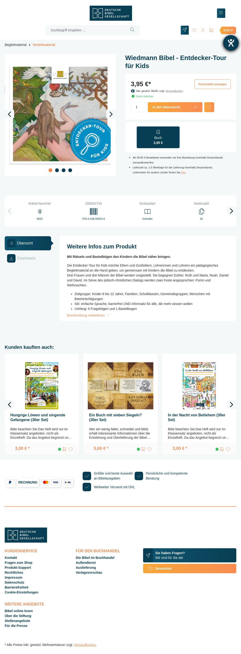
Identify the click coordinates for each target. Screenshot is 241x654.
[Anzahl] (138, 107)
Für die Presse (16, 626)
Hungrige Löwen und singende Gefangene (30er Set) (37, 417)
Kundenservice (21, 551)
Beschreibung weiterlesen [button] (89, 315)
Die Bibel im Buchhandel (95, 558)
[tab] (28, 243)
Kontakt (11, 558)
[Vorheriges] (9, 114)
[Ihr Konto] (203, 29)
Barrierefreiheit (16, 587)
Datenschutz (14, 582)
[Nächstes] (111, 114)
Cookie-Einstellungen (21, 592)
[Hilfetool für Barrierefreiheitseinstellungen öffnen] (231, 43)
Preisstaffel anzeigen (213, 84)
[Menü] (221, 13)
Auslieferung (86, 567)
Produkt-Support (18, 567)
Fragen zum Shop (18, 563)
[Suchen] (132, 30)
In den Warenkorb (175, 107)
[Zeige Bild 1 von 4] (50, 170)
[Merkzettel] (194, 29)
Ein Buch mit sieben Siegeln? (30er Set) (115, 417)
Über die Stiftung (18, 616)
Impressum (13, 577)
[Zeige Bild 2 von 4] (57, 170)
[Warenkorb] (222, 30)
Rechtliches (14, 572)
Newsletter (157, 568)
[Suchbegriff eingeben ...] (85, 30)
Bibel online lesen (19, 611)
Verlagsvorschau (89, 572)
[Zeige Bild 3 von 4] (63, 170)
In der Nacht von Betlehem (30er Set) (196, 417)
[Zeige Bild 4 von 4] (70, 170)
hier (183, 172)
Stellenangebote (17, 621)
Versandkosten (174, 90)
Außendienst (86, 563)
